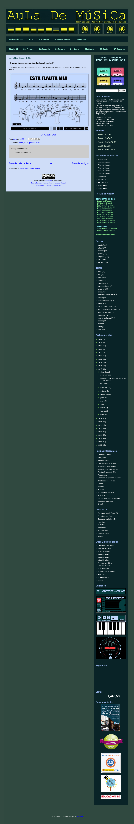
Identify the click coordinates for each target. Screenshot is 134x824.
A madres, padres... (63, 39)
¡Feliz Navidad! (105, 375)
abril (102, 404)
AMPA (100, 580)
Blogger (80, 816)
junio (102, 398)
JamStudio (102, 528)
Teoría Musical (103, 461)
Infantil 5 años (103, 560)
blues (100, 280)
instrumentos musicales (107, 309)
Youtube (101, 487)
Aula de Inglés (103, 569)
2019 (100, 362)
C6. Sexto (104, 49)
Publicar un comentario (22, 153)
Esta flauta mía (105, 384)
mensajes (101, 315)
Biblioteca (101, 574)
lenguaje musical (104, 312)
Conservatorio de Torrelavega (109, 498)
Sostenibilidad (103, 577)
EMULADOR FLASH (48, 135)
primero (101, 251)
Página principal (16, 39)
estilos (100, 298)
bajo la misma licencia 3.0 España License (48, 185)
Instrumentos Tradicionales (108, 469)
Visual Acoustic (103, 533)
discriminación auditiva (106, 295)
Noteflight (101, 522)
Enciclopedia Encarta (106, 492)
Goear (100, 484)
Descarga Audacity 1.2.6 (107, 519)
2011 (100, 435)
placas (100, 321)
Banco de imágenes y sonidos (109, 478)
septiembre (104, 394)
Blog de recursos (104, 548)
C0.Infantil (13, 49)
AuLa (31, 39)
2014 (100, 425)
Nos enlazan (44, 39)
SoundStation (103, 531)
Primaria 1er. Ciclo (105, 563)
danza (100, 292)
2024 (100, 346)
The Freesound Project (106, 481)
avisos (100, 277)
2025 (100, 342)
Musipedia (102, 458)
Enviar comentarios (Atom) (29, 169)
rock (38, 143)
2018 (100, 366)
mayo (102, 401)
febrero (103, 411)
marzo (103, 408)
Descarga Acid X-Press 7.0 (108, 513)
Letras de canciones (105, 501)
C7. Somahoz (119, 49)
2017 (100, 369)
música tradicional (104, 318)
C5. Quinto (89, 49)
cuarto (20, 143)
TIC (99, 275)
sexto (100, 259)
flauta (26, 143)
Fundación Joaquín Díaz (107, 472)
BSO (99, 272)
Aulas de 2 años (104, 551)
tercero (100, 262)
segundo (101, 257)
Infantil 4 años (103, 557)
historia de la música (105, 306)
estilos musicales (104, 301)
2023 (100, 349)
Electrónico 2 (103, 188)
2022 (100, 352)
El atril (100, 504)
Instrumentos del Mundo (107, 466)
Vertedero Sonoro (104, 455)
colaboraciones (103, 286)
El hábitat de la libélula (106, 572)
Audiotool (101, 525)
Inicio (51, 163)
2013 (100, 429)
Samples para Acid (105, 516)
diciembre (104, 372)
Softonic (101, 489)
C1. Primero (28, 49)
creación (101, 289)
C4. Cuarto (74, 49)
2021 (100, 356)
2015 (100, 422)
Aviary (100, 536)
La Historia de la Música (107, 463)
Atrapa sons (102, 475)
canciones (102, 283)
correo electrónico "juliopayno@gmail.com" (110, 111)
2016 (100, 419)
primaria (32, 143)
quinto (100, 254)
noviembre (104, 388)
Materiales (81, 39)
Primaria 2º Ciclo (104, 566)
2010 (100, 438)
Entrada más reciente (20, 163)
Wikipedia (101, 495)
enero (102, 414)
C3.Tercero (60, 49)
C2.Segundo (44, 49)
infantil (100, 248)
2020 (100, 359)
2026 (100, 339)
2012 (100, 432)
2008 (100, 445)
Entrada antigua (80, 163)
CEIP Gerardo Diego (105, 545)
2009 (100, 442)
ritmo (100, 327)
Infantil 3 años (103, 554)
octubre (103, 391)
